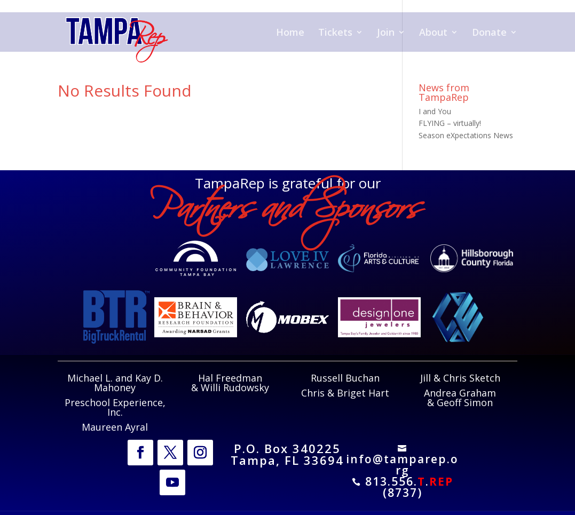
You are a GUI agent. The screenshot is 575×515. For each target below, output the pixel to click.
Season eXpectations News (466, 135)
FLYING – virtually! (450, 123)
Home (290, 33)
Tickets (335, 33)
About (433, 33)
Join (386, 33)
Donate (489, 33)
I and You (435, 111)
